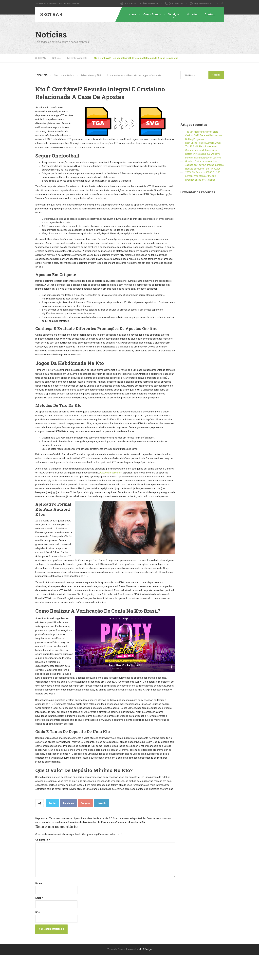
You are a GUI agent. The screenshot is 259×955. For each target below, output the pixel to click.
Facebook (68, 803)
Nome (39, 883)
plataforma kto (153, 75)
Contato (210, 14)
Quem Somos (152, 14)
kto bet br (139, 75)
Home (132, 14)
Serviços (174, 14)
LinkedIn (101, 803)
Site (37, 912)
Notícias (192, 14)
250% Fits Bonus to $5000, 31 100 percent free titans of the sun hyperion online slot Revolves (202, 176)
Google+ (85, 803)
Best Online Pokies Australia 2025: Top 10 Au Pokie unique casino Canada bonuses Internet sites (203, 146)
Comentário (42, 839)
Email (39, 897)
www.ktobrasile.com (111, 472)
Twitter (52, 803)
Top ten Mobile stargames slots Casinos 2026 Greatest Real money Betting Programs (203, 135)
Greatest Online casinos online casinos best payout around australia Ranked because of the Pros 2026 (204, 165)
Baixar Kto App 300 (90, 75)
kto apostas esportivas (120, 75)
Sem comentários (64, 75)
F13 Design (146, 949)
